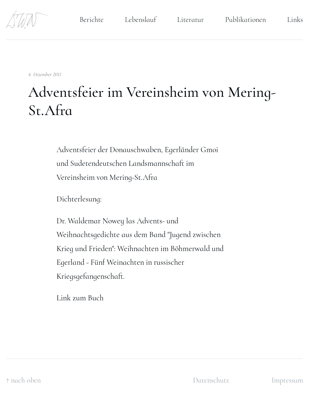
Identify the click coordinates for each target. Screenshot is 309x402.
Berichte (92, 19)
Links (295, 19)
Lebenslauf (140, 19)
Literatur (190, 19)
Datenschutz (211, 380)
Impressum (287, 380)
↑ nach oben (23, 380)
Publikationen (245, 19)
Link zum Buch (80, 297)
